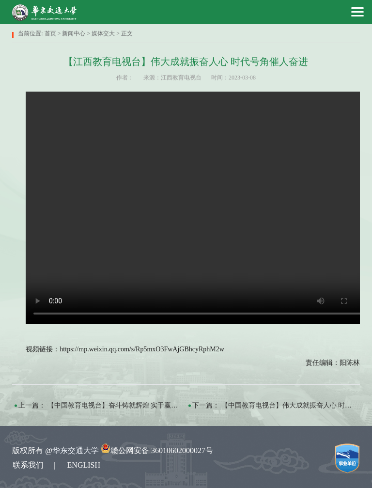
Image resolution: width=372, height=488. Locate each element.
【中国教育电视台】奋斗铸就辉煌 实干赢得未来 (119, 405)
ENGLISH (83, 465)
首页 (50, 33)
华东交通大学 (75, 450)
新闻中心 (73, 33)
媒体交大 (103, 33)
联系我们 (28, 465)
